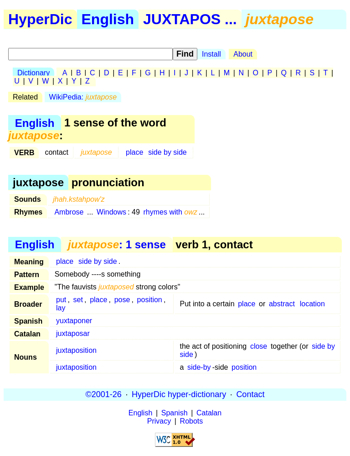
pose (122, 300)
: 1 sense (117, 244)
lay (60, 308)
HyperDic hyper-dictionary (179, 394)
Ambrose (68, 212)
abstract (282, 304)
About (242, 54)
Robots (191, 421)
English (108, 19)
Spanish (174, 413)
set (78, 300)
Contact (250, 394)
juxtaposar (73, 333)
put (61, 300)
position (149, 300)
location (312, 304)
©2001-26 (104, 394)
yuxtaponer (74, 321)
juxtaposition (76, 350)
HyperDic (40, 19)
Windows (111, 212)
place (134, 152)
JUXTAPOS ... (190, 19)
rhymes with (170, 212)
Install (211, 54)
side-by (199, 367)
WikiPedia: (83, 97)
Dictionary (33, 73)
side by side (167, 152)
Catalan (208, 413)
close (258, 346)
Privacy (159, 421)
